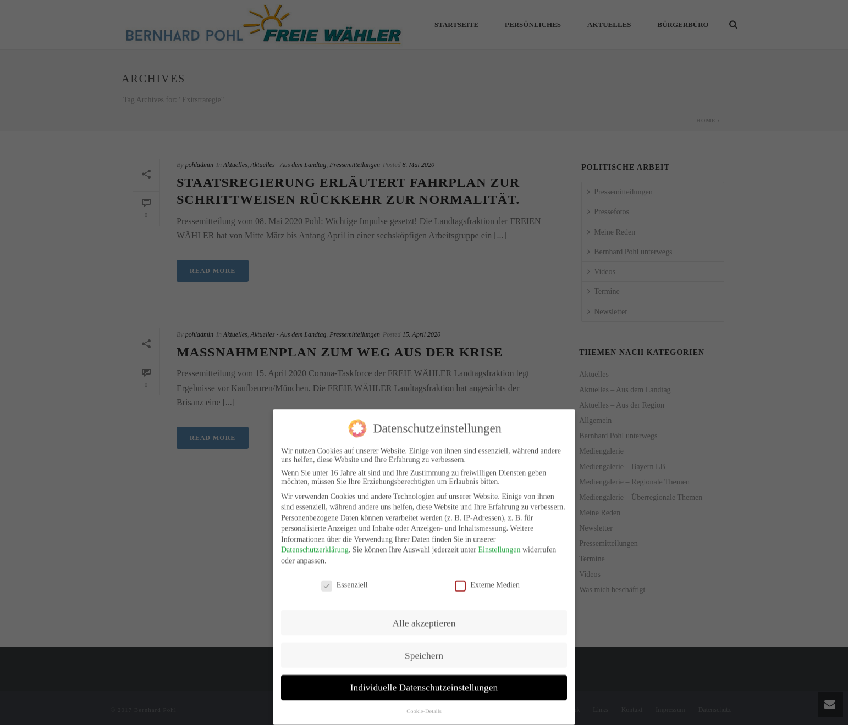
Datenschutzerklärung (315, 543)
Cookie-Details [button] (424, 705)
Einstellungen (499, 543)
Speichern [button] (424, 648)
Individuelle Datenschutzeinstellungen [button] (424, 681)
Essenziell (344, 578)
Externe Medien (487, 578)
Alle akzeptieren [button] (423, 616)
